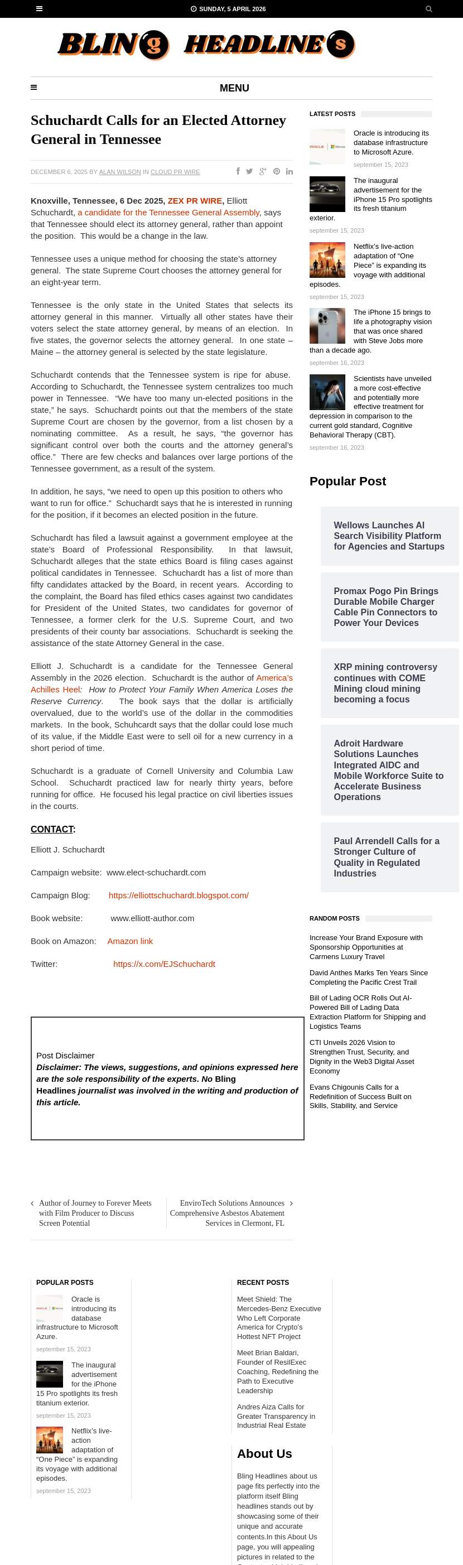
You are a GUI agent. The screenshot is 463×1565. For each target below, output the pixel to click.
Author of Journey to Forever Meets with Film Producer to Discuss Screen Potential (95, 1213)
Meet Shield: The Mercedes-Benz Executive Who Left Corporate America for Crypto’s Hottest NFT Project (279, 1318)
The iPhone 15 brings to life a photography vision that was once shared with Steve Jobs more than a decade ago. (371, 331)
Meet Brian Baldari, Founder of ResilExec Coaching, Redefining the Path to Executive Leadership (278, 1372)
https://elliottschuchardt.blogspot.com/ (178, 895)
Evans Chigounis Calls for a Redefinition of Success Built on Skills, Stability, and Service (361, 1096)
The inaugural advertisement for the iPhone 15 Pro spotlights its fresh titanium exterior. (371, 199)
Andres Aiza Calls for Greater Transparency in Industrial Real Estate (276, 1416)
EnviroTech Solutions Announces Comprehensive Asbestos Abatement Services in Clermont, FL (227, 1213)
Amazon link (130, 941)
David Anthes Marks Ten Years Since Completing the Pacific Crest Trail (369, 977)
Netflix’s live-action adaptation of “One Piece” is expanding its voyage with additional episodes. (368, 265)
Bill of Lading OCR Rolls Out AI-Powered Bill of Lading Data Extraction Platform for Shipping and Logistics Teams (368, 1012)
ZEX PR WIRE (195, 200)
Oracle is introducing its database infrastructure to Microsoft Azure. (391, 142)
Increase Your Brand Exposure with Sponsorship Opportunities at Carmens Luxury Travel (366, 947)
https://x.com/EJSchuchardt (162, 964)
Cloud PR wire (175, 171)
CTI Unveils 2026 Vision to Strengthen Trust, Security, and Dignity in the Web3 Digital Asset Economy (362, 1056)
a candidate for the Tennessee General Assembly (168, 212)
